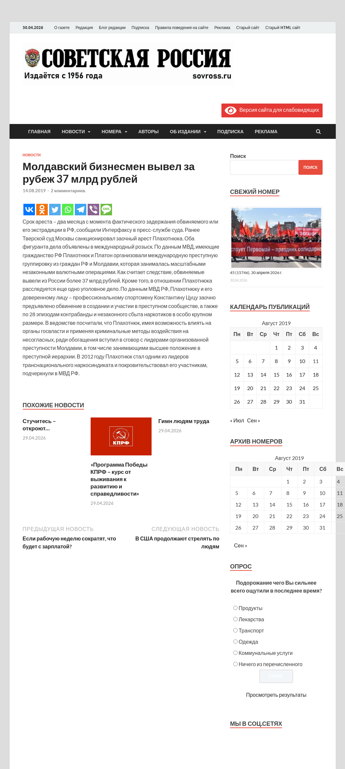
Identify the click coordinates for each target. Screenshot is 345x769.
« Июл (237, 420)
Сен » (253, 420)
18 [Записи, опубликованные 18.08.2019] (316, 374)
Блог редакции (112, 27)
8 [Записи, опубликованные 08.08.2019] (276, 361)
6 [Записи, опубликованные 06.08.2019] (249, 361)
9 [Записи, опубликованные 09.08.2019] (289, 361)
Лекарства (251, 619)
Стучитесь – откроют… (39, 424)
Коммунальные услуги (266, 653)
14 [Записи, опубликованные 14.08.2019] (263, 374)
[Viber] (93, 209)
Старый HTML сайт (283, 27)
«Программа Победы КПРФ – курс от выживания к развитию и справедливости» (119, 479)
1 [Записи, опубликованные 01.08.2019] (276, 347)
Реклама (222, 27)
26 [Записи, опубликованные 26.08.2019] (237, 401)
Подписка (140, 27)
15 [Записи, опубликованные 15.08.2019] (276, 374)
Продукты (250, 608)
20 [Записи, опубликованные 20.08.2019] (250, 388)
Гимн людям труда (184, 420)
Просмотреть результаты (276, 695)
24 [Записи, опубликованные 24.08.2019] (302, 388)
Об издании (185, 131)
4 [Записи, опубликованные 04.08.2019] (315, 347)
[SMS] (106, 209)
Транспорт (251, 630)
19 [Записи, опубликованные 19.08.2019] (237, 388)
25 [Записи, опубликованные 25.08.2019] (316, 388)
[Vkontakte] (29, 209)
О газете (62, 27)
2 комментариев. (68, 190)
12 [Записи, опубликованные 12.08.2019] (237, 374)
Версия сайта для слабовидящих (272, 110)
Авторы (148, 131)
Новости (73, 131)
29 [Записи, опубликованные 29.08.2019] (276, 401)
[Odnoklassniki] (42, 209)
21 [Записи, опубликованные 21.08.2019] (263, 388)
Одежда (248, 641)
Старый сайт (248, 27)
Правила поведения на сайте (182, 27)
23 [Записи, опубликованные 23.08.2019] (289, 388)
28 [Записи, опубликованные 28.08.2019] (263, 401)
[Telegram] (80, 209)
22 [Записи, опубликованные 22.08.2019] (276, 388)
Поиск (238, 156)
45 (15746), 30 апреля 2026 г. (256, 272)
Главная (39, 131)
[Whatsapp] (67, 209)
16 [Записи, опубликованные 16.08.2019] (289, 374)
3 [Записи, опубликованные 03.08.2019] (302, 347)
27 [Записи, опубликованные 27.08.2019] (250, 401)
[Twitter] (55, 209)
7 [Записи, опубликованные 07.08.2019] (263, 361)
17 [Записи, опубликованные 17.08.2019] (302, 374)
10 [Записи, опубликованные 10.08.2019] (302, 361)
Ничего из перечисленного (270, 664)
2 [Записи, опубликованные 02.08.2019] (289, 347)
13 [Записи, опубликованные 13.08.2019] (250, 374)
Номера (111, 131)
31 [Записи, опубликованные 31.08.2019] (302, 401)
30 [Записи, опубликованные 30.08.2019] (289, 401)
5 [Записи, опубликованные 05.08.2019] (237, 361)
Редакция (84, 27)
